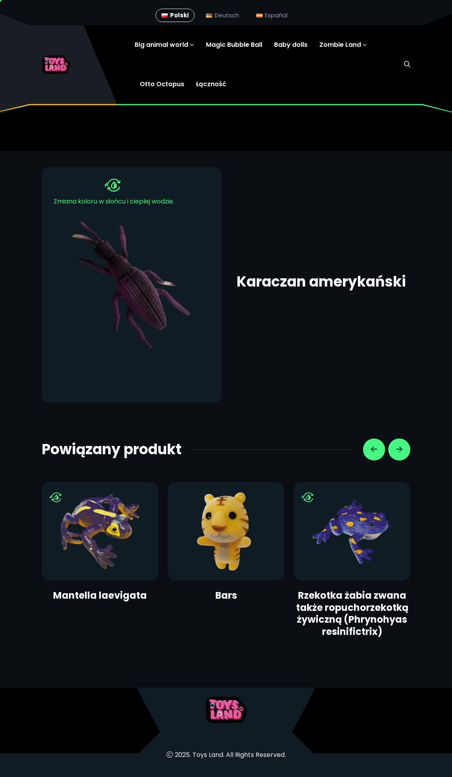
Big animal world (161, 44)
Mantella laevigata (100, 595)
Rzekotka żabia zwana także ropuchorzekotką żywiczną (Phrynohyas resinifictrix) (352, 613)
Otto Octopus (162, 84)
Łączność (211, 84)
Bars (226, 595)
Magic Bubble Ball (234, 44)
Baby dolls (291, 44)
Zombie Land (340, 44)
